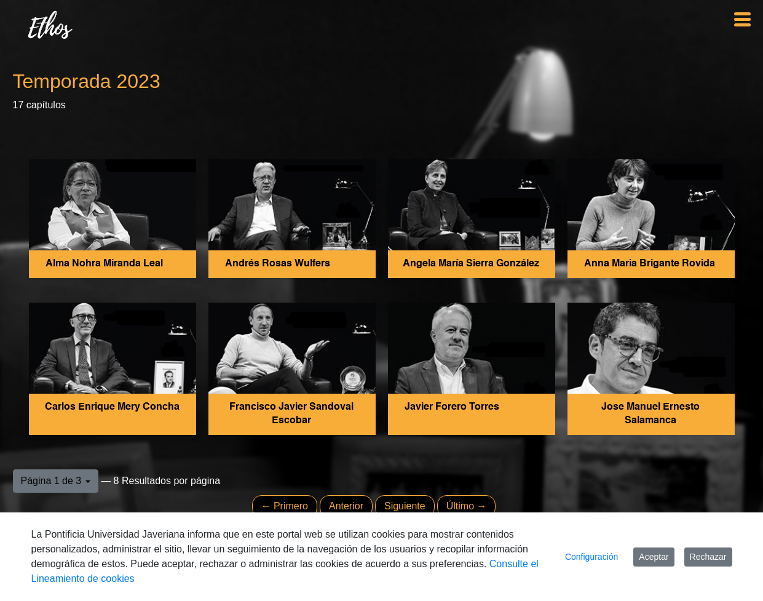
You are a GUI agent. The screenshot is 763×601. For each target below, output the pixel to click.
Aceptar (653, 557)
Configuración (591, 557)
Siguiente (404, 506)
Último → (466, 506)
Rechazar (708, 557)
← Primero (284, 506)
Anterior (346, 506)
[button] (55, 481)
